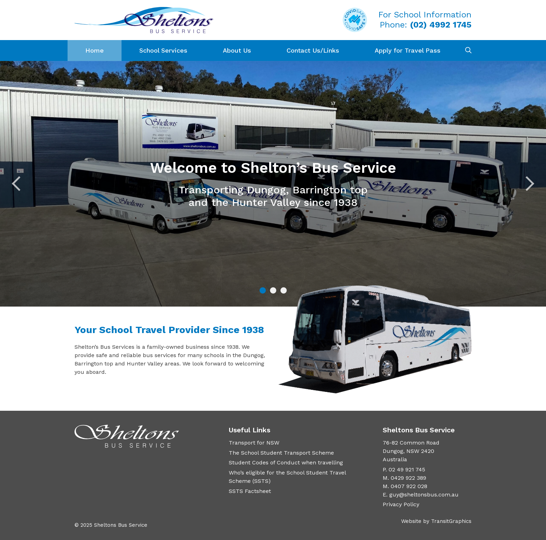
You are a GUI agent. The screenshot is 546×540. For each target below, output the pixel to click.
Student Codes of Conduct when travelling (286, 462)
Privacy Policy (401, 504)
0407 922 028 (409, 486)
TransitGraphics (451, 521)
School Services (163, 50)
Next (527, 183)
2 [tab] (273, 290)
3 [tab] (283, 290)
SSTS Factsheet (250, 491)
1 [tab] (262, 290)
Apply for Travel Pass (407, 50)
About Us (237, 50)
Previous (19, 183)
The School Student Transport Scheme (281, 452)
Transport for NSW (254, 442)
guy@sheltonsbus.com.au (424, 494)
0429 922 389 (408, 478)
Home (94, 50)
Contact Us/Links (313, 50)
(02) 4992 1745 (440, 25)
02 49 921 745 (407, 469)
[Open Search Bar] (468, 50)
